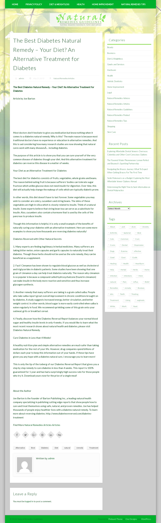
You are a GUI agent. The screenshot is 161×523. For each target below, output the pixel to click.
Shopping (111, 126)
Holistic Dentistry (114, 81)
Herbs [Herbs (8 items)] (135, 269)
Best (33, 448)
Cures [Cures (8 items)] (112, 245)
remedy (79, 448)
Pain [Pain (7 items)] (124, 282)
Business (111, 53)
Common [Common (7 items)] (124, 239)
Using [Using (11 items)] (127, 300)
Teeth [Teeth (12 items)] (122, 294)
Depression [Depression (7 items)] (139, 245)
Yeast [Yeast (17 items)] (135, 306)
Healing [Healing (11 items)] (113, 263)
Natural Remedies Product (118, 115)
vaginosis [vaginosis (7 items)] (140, 300)
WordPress (146, 519)
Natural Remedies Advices (118, 98)
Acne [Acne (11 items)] (134, 227)
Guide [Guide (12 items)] (134, 257)
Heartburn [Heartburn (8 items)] (139, 263)
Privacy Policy (34, 4)
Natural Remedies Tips (133, 4)
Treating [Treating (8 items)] (134, 294)
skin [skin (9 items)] (111, 294)
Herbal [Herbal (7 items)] (123, 269)
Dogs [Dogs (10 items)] (112, 251)
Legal (109, 92)
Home (15, 4)
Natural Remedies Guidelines (120, 109)
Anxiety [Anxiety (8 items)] (145, 227)
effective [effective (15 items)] (137, 251)
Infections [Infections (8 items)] (128, 276)
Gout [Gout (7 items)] (123, 257)
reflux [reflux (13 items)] (135, 282)
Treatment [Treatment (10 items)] (114, 300)
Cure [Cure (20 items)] (137, 239)
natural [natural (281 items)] (113, 282)
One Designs (131, 519)
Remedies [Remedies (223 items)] (114, 288)
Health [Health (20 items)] (126, 263)
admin (21, 78)
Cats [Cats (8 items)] (112, 239)
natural (67, 448)
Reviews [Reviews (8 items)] (141, 288)
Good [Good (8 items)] (112, 257)
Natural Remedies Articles (63, 78)
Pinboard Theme (115, 519)
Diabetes (45, 448)
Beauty (110, 47)
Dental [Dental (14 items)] (125, 245)
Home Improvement (103, 4)
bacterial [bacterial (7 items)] (127, 233)
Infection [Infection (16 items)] (113, 276)
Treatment (93, 448)
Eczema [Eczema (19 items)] (124, 251)
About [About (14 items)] (112, 227)
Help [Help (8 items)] (112, 269)
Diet (56, 448)
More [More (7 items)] (141, 276)
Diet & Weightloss (59, 4)
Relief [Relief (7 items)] (147, 282)
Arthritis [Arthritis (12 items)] (113, 233)
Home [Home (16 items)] (147, 269)
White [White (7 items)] (112, 306)
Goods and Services (115, 64)
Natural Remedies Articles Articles (42, 425)
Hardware (111, 70)
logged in (29, 501)
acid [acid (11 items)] (123, 227)
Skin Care (111, 132)
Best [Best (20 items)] (139, 233)
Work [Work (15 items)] (124, 306)
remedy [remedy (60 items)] (128, 288)
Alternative (20, 448)
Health (80, 4)
